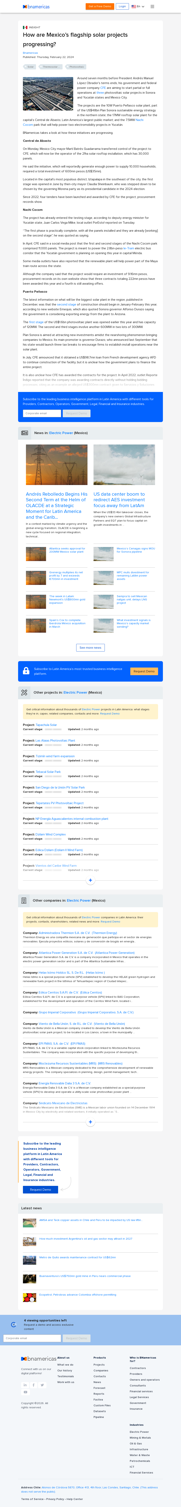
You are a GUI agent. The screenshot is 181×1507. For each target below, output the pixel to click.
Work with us (65, 1382)
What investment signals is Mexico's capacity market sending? (134, 623)
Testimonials (65, 1376)
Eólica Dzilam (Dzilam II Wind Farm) (59, 850)
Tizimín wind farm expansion (55, 756)
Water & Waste (140, 1455)
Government (138, 1403)
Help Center (75, 1499)
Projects (99, 1364)
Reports (99, 1393)
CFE (103, 87)
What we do (65, 1364)
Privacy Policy (55, 1499)
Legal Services (139, 1397)
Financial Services (141, 1472)
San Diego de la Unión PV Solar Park (60, 787)
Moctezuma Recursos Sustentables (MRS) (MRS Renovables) (80, 1063)
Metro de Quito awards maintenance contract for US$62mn (77, 1257)
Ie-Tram (128, 248)
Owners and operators (145, 1379)
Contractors (138, 1368)
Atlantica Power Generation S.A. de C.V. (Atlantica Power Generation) (87, 952)
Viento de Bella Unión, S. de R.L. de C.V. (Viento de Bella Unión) (82, 1023)
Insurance (136, 1409)
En (136, 6)
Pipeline (99, 1417)
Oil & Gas (136, 1443)
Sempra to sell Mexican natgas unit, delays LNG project (132, 600)
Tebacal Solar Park (48, 771)
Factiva (98, 1399)
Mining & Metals (140, 1437)
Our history (64, 1370)
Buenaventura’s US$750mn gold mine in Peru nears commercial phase (85, 1276)
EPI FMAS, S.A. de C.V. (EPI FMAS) (62, 1043)
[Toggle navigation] (152, 6)
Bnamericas (30, 53)
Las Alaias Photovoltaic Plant (55, 740)
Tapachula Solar (46, 725)
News (97, 1382)
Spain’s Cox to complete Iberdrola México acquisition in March (67, 623)
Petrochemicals (140, 1461)
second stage (66, 304)
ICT (132, 1466)
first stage (36, 322)
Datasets (100, 1411)
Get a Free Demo (100, 6)
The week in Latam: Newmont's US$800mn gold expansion (67, 600)
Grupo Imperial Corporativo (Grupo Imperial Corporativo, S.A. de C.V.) (86, 1012)
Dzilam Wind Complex (51, 834)
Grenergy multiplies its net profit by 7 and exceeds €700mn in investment (66, 576)
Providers (136, 1374)
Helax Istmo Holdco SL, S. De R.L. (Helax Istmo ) (72, 972)
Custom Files (102, 1405)
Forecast (99, 1388)
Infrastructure (139, 1449)
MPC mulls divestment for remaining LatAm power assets (133, 576)
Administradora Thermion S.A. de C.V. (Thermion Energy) (78, 933)
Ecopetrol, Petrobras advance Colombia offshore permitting (77, 1294)
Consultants (138, 1385)
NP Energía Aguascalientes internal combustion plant (72, 818)
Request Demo (76, 413)
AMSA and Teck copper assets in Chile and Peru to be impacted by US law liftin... (91, 1220)
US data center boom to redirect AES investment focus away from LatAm (119, 500)
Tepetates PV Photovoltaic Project (60, 803)
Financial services (141, 1391)
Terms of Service (32, 1499)
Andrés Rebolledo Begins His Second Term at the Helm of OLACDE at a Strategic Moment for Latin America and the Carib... (56, 506)
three (100, 92)
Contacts (100, 1376)
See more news (90, 647)
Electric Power (61, 433)
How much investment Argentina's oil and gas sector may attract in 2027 (85, 1238)
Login (122, 6)
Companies (101, 1370)
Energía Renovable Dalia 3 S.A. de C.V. (65, 1083)
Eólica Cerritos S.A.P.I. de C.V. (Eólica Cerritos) (70, 992)
